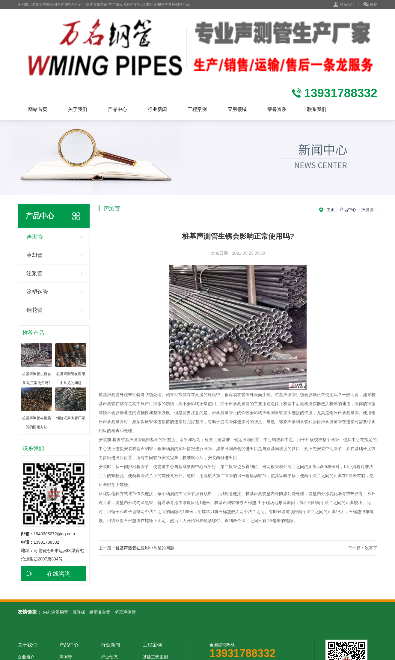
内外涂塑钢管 (55, 612)
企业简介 (26, 657)
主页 (330, 209)
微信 (370, 4)
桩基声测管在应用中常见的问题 (144, 547)
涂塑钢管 (37, 292)
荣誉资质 (277, 109)
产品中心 (117, 109)
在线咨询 (46, 573)
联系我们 (347, 4)
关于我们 (77, 109)
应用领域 (237, 109)
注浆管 (34, 273)
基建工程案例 (155, 657)
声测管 (35, 237)
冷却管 (34, 255)
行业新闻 (157, 109)
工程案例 (197, 109)
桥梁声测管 (125, 612)
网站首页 (37, 109)
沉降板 (79, 612)
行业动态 (109, 657)
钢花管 (34, 310)
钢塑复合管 (99, 612)
